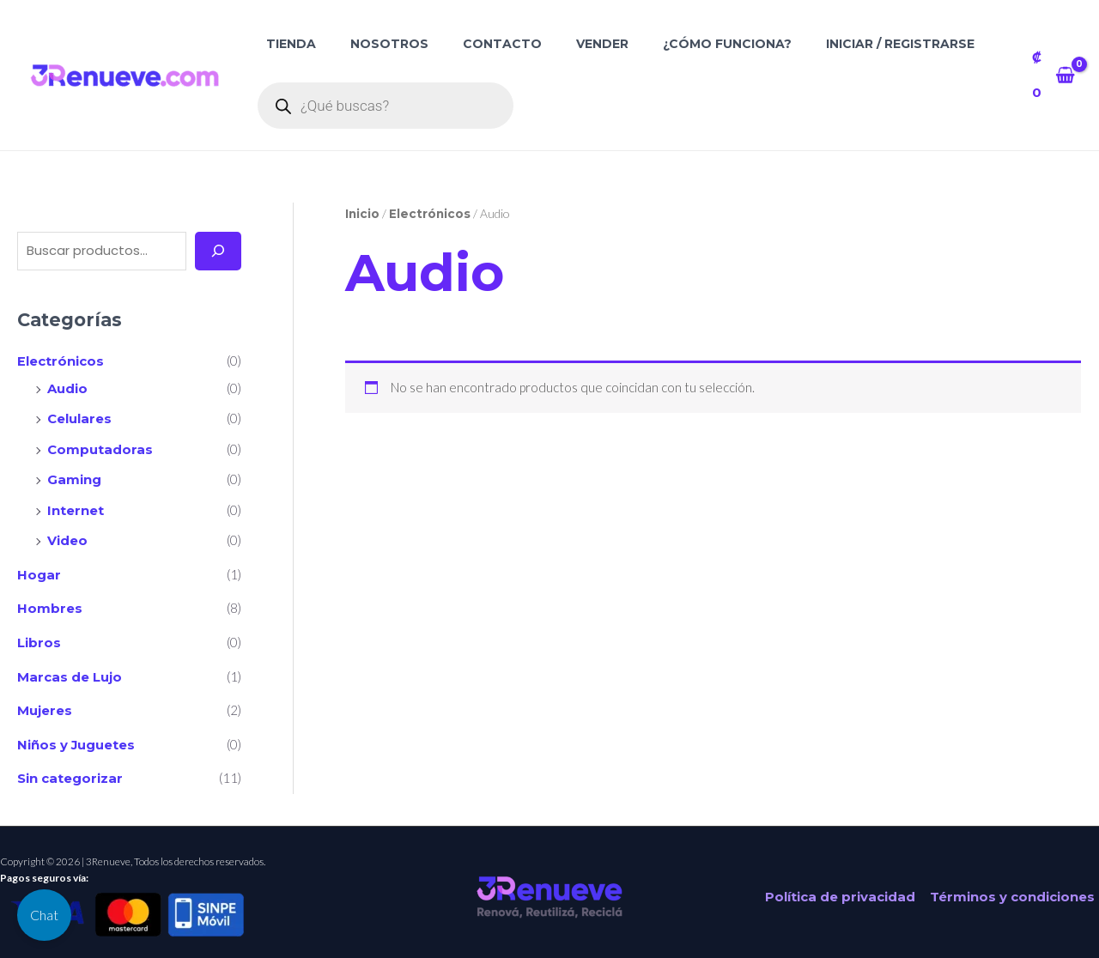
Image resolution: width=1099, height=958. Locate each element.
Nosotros (389, 44)
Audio (67, 387)
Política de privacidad (841, 888)
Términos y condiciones (1011, 888)
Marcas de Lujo (69, 670)
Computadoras (100, 447)
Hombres (49, 603)
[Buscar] (218, 251)
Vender (602, 44)
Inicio (362, 214)
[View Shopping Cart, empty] (1053, 75)
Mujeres (44, 702)
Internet (75, 507)
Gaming (74, 477)
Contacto (502, 44)
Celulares (79, 417)
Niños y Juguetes (76, 736)
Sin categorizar (70, 769)
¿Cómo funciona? (727, 44)
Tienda (291, 44)
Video (67, 537)
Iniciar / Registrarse (900, 44)
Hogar (39, 569)
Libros (39, 636)
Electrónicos (60, 361)
